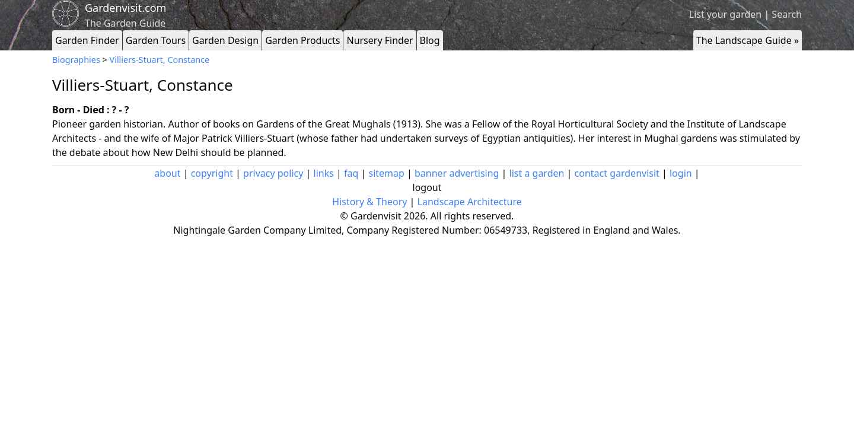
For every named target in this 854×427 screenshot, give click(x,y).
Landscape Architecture (470, 201)
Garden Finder (87, 40)
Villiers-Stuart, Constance (160, 59)
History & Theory (369, 201)
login (681, 173)
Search (787, 14)
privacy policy (273, 173)
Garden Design (225, 40)
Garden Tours (156, 40)
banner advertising (457, 173)
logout (427, 187)
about (167, 173)
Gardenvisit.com (125, 8)
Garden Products (302, 40)
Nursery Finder (379, 40)
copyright (212, 173)
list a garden (537, 173)
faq (351, 173)
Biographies (76, 59)
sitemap (386, 173)
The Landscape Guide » (747, 40)
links (324, 173)
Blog (430, 40)
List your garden (725, 14)
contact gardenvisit (617, 173)
